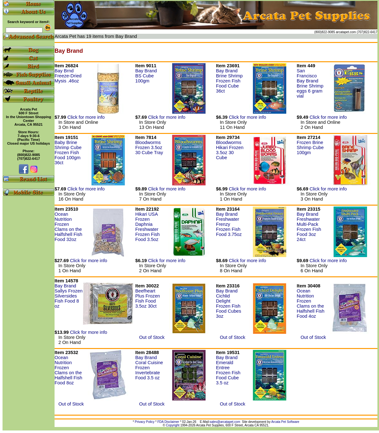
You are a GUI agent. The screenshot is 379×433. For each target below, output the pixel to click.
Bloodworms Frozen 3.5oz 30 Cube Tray (149, 147)
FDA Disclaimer (168, 422)
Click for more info (86, 117)
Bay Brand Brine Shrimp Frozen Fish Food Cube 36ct (229, 80)
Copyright (172, 425)
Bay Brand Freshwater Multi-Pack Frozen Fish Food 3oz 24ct (309, 227)
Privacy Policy (145, 422)
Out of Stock (150, 337)
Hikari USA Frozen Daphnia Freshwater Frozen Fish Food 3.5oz (147, 227)
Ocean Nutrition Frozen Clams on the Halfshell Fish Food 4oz (310, 303)
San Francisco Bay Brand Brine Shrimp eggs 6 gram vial (310, 83)
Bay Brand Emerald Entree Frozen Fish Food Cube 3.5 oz (228, 370)
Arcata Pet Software (285, 422)
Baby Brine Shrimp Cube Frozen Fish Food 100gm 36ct (68, 152)
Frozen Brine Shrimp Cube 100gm (310, 147)
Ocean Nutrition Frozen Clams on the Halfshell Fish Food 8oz (68, 370)
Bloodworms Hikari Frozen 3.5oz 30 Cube (229, 150)
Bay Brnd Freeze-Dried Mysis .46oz (68, 75)
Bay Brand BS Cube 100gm (146, 75)
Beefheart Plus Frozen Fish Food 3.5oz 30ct (147, 298)
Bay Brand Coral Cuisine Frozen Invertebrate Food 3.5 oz (149, 367)
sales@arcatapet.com (225, 422)
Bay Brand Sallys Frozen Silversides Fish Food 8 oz (69, 296)
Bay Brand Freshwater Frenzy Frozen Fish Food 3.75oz (229, 224)
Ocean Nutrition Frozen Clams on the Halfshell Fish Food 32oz (68, 227)
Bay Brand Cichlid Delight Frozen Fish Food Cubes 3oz (228, 303)
